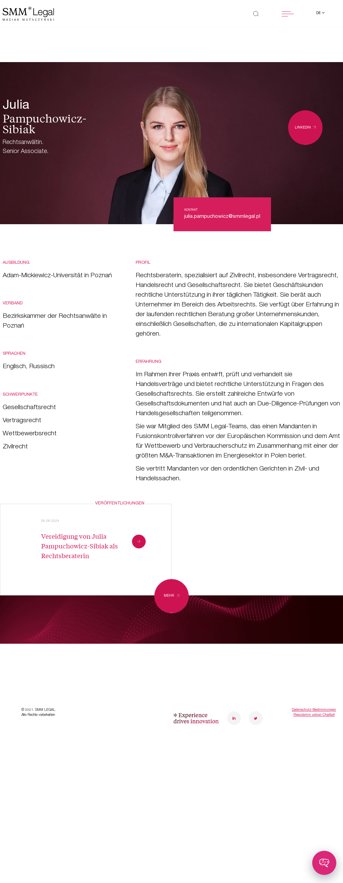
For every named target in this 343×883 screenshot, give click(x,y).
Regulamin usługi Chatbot (314, 756)
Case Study (21, 663)
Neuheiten (19, 681)
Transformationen (31, 645)
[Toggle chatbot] (324, 863)
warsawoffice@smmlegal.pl (240, 650)
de (319, 13)
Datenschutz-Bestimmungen (314, 751)
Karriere (97, 663)
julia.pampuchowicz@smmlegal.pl (222, 216)
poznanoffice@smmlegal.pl (307, 650)
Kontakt (98, 681)
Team (93, 645)
